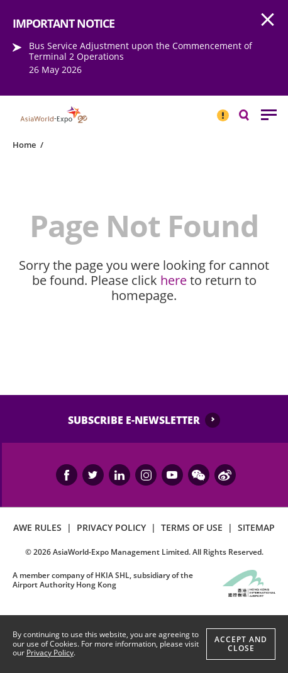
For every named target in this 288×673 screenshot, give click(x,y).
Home (24, 144)
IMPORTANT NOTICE (222, 110)
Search (250, 114)
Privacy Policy (50, 652)
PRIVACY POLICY (111, 527)
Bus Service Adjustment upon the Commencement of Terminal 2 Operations (140, 51)
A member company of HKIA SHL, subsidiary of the (103, 579)
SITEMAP (256, 527)
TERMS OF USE (192, 527)
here (173, 280)
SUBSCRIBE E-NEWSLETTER (134, 420)
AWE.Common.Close (267, 20)
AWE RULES (37, 527)
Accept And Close (240, 644)
